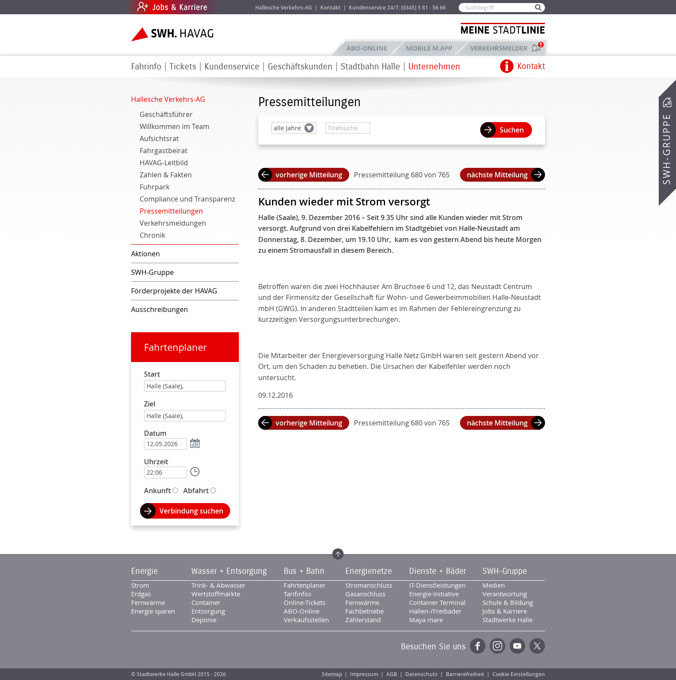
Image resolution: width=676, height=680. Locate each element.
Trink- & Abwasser (218, 585)
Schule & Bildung (507, 602)
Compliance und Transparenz (187, 199)
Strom (140, 585)
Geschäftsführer (166, 114)
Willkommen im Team (175, 126)
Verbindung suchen (191, 511)
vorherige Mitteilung (308, 174)
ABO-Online (367, 48)
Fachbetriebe (364, 611)
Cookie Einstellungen (518, 674)
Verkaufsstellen (306, 619)
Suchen (512, 130)
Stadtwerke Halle (507, 619)
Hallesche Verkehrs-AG (283, 7)
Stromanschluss (368, 585)
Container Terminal (437, 602)
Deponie (203, 619)
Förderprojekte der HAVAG (174, 291)
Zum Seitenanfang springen (338, 554)
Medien (493, 585)
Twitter (537, 646)
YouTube (517, 646)
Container (205, 602)
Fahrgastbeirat (164, 150)
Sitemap (332, 674)
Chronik (152, 235)
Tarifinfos (297, 593)
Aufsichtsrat (159, 138)
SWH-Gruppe (666, 149)
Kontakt (330, 7)
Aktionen (145, 253)
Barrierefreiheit (465, 674)
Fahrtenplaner (175, 347)
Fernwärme (148, 602)
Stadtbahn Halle (370, 66)
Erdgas (141, 593)
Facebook (477, 646)
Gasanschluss (365, 593)
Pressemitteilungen (171, 211)
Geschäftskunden (300, 66)
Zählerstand (363, 619)
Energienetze (368, 571)
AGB (391, 674)
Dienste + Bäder (437, 571)
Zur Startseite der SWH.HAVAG (173, 34)
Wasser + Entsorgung (229, 571)
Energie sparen (153, 611)
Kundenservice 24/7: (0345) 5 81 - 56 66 (397, 7)
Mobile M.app (429, 48)
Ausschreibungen (159, 309)
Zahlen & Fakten (166, 174)
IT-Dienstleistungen (437, 585)
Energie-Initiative (434, 593)
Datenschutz (421, 674)
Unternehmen (434, 66)
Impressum (364, 674)
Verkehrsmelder (501, 48)
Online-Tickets (304, 602)
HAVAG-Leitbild (164, 162)
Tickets (182, 66)
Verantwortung (504, 593)
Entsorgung (208, 611)
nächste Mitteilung (497, 174)
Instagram (497, 646)
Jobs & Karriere (230, 7)
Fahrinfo (146, 66)
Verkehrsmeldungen (173, 223)
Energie (144, 571)
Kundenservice (232, 66)
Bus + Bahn (304, 571)
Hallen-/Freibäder (435, 611)
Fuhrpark (154, 187)
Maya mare (426, 619)
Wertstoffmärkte (215, 593)
